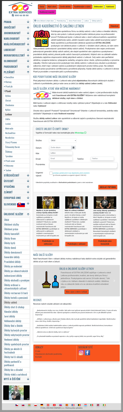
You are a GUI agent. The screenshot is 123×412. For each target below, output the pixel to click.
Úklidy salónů (10, 302)
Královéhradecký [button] (14, 44)
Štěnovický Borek (12, 147)
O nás (37, 351)
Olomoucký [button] (10, 61)
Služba (39, 140)
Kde (37, 153)
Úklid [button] (42, 7)
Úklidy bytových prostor (15, 330)
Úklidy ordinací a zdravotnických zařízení (15, 286)
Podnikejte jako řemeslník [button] (105, 242)
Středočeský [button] (11, 175)
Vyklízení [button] (110, 7)
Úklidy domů (10, 248)
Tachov (7, 170)
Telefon (80, 159)
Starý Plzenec (11, 142)
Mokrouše (9, 128)
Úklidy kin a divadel (13, 370)
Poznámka (40, 164)
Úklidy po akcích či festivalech (13, 350)
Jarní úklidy (9, 316)
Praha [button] (7, 22)
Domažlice (9, 77)
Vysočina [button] (9, 186)
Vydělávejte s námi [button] (82, 7)
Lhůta (7, 119)
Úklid (6, 220)
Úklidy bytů (9, 243)
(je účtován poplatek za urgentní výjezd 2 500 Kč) (69, 175)
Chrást (8, 100)
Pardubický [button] (11, 66)
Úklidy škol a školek (13, 325)
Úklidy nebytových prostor (16, 335)
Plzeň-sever (9, 161)
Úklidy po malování (13, 266)
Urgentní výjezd (39, 174)
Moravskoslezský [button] (14, 55)
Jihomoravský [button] (12, 33)
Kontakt (38, 357)
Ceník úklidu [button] (65, 7)
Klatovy (8, 82)
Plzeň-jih (8, 86)
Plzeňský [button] (9, 72)
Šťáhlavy (8, 151)
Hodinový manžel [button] (47, 12)
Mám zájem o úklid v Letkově (76, 291)
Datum (38, 148)
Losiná (8, 123)
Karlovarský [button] (11, 38)
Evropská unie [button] (12, 198)
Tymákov (9, 156)
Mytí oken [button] (52, 7)
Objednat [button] (114, 26)
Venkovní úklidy (11, 339)
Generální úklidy (12, 257)
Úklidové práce (11, 229)
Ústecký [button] (8, 181)
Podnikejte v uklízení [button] (76, 244)
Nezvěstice (9, 137)
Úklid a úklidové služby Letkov (76, 269)
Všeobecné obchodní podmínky (48, 354)
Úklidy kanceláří (11, 234)
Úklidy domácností (13, 252)
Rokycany (8, 165)
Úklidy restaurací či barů (16, 293)
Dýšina (8, 95)
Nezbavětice (10, 133)
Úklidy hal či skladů (13, 357)
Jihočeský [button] (9, 27)
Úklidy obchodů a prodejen (16, 280)
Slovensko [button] (14, 204)
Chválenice (9, 105)
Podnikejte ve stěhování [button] (48, 242)
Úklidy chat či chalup (14, 307)
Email (38, 159)
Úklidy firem (10, 238)
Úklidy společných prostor (16, 344)
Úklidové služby (11, 224)
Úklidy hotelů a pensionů (16, 298)
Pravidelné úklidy (12, 262)
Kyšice (7, 109)
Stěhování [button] (98, 7)
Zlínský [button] (8, 192)
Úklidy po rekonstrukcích (16, 271)
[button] (38, 280)
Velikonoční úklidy (12, 321)
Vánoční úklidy (11, 311)
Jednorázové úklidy (13, 275)
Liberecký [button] (9, 50)
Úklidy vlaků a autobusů (15, 374)
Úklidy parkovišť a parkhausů (12, 363)
